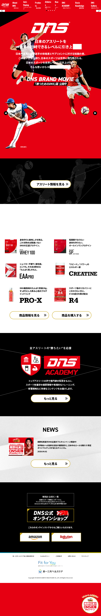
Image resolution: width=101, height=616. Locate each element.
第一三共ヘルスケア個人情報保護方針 (23, 593)
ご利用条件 (59, 593)
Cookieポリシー (45, 593)
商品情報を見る (29, 352)
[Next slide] (98, 28)
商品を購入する (72, 352)
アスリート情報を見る (51, 232)
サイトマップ (84, 593)
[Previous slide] (2, 28)
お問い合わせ (71, 593)
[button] (46, 45)
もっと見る (50, 435)
